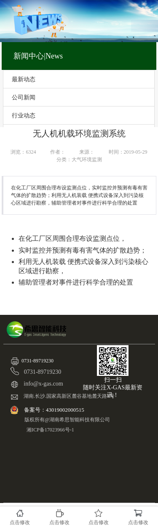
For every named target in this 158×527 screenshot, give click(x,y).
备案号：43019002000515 (55, 410)
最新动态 (23, 79)
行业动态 (23, 115)
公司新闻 (23, 97)
